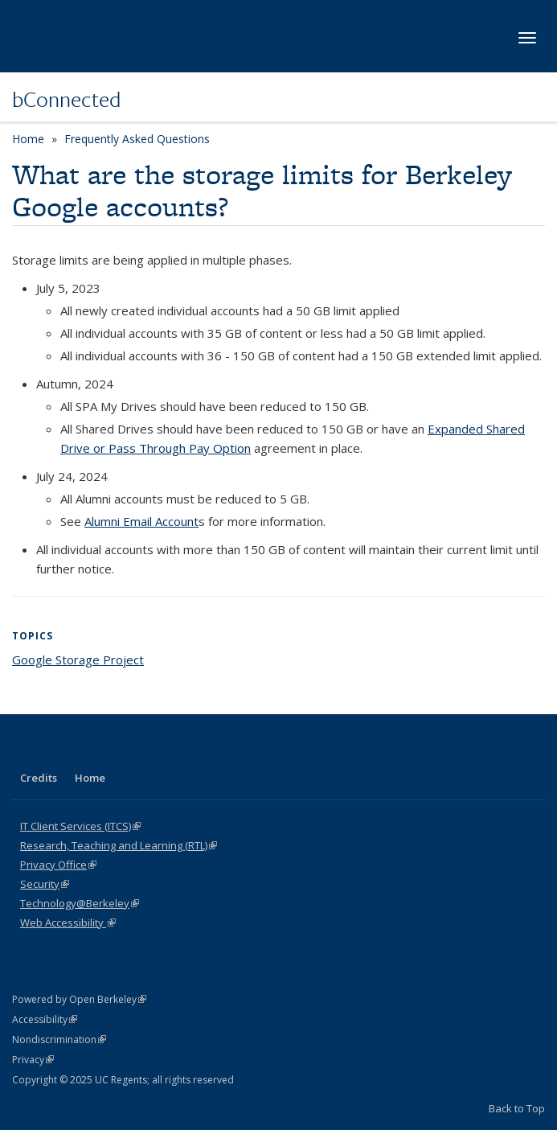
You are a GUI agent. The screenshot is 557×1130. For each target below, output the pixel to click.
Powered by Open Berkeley (79, 999)
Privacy (33, 1059)
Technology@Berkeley (79, 903)
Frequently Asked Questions (137, 138)
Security (44, 884)
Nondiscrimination (59, 1039)
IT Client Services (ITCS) (80, 826)
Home (28, 138)
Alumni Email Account (141, 521)
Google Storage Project (78, 659)
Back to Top (517, 1108)
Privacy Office (58, 864)
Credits (38, 777)
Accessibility (44, 1019)
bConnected (66, 98)
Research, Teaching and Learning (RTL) (118, 845)
